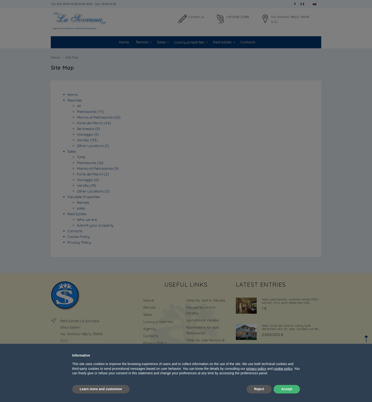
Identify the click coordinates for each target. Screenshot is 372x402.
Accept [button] (286, 389)
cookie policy (283, 369)
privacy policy (256, 369)
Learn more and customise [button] (101, 389)
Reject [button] (259, 389)
